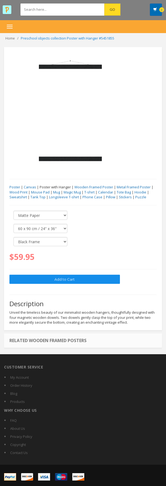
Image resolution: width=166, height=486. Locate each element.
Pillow (110, 197)
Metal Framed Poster (134, 187)
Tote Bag (124, 192)
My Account (19, 377)
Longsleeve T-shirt (64, 197)
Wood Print (18, 192)
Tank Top (38, 197)
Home (10, 38)
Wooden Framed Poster (93, 187)
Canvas (30, 187)
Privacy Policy (21, 436)
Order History (21, 385)
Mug (56, 192)
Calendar (105, 192)
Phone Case (92, 197)
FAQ (13, 420)
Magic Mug (72, 192)
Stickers (125, 197)
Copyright (18, 444)
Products (17, 401)
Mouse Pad (40, 192)
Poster (14, 187)
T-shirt (89, 192)
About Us (17, 428)
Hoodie (140, 192)
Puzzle (140, 197)
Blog (13, 393)
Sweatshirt (18, 197)
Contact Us (19, 452)
